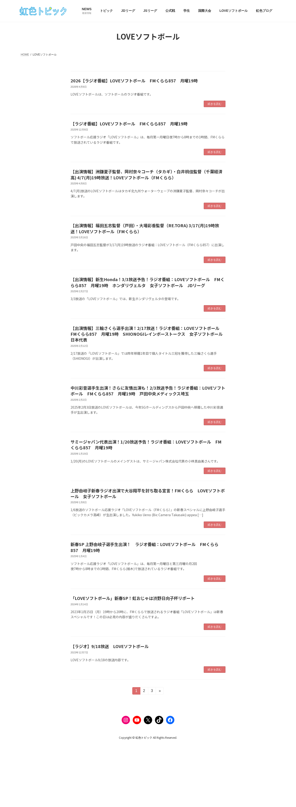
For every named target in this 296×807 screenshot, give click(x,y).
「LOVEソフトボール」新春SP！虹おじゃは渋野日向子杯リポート (133, 598)
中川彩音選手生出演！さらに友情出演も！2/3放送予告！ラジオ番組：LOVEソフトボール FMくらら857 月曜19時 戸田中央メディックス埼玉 (148, 391)
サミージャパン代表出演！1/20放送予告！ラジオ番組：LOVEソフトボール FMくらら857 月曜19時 (146, 444)
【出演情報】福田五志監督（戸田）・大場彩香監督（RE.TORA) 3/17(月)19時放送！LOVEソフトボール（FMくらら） (145, 228)
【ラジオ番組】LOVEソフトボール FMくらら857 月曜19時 (129, 124)
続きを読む (215, 104)
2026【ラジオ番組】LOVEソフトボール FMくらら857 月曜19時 (134, 81)
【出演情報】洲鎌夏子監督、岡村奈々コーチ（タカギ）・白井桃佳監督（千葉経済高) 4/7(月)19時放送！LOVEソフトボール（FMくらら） (146, 174)
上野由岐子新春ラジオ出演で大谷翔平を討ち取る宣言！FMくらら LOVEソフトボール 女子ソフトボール (148, 493)
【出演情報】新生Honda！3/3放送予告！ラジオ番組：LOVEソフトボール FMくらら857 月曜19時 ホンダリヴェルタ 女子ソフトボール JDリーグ (148, 282)
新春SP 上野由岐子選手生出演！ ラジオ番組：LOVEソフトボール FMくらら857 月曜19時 (145, 547)
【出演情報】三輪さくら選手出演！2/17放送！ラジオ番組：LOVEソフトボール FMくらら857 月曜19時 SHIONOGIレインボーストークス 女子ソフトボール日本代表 (147, 334)
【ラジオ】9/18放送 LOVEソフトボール (110, 646)
